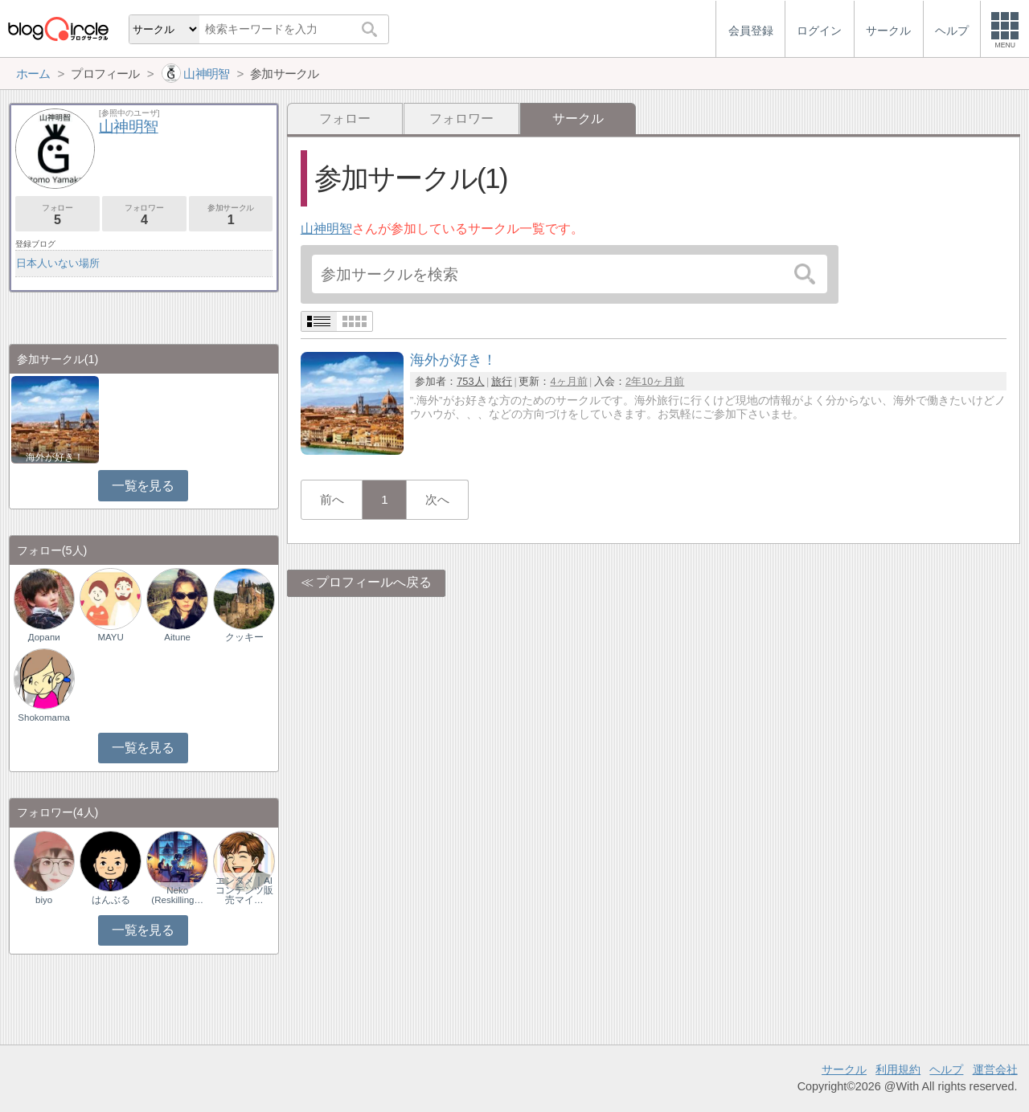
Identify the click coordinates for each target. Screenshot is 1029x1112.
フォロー (345, 118)
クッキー (244, 637)
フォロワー (461, 118)
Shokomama (44, 717)
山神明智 (326, 228)
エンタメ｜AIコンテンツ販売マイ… (244, 890)
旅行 (501, 381)
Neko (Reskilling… (177, 895)
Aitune (177, 637)
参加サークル (231, 215)
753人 (470, 381)
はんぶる (111, 900)
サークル (844, 1069)
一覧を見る (143, 486)
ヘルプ (946, 1069)
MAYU (110, 637)
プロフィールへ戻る (374, 582)
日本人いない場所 (58, 263)
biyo (43, 900)
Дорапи (44, 637)
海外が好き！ (55, 457)
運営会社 (995, 1069)
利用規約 (897, 1069)
